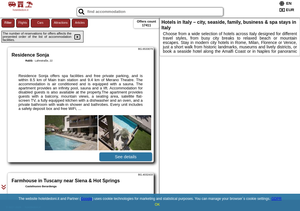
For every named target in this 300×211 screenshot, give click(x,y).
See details (126, 156)
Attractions (61, 22)
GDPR (276, 199)
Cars (40, 22)
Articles (80, 22)
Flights (22, 22)
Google (86, 199)
